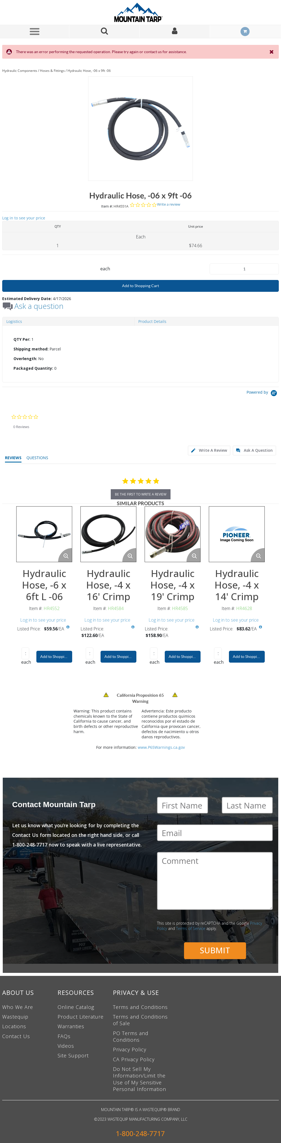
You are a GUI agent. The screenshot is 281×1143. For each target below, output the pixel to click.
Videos (66, 1046)
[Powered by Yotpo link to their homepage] (263, 393)
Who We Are (17, 1007)
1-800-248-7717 (140, 1133)
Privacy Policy (129, 1049)
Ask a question (38, 306)
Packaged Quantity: (33, 368)
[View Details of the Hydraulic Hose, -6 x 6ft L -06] (44, 534)
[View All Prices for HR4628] (260, 627)
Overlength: (25, 358)
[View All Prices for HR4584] (132, 627)
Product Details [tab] (152, 321)
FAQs (64, 1036)
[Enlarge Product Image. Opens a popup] (65, 555)
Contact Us (16, 1036)
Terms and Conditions (140, 1007)
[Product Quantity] (244, 268)
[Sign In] (175, 31)
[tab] (140, 354)
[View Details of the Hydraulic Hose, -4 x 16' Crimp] (108, 534)
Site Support (73, 1055)
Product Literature (81, 1016)
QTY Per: (21, 339)
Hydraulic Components (19, 70)
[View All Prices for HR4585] (197, 627)
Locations (14, 1026)
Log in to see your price (23, 218)
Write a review (168, 204)
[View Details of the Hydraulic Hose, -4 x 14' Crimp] (236, 534)
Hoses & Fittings (52, 70)
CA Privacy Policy (134, 1059)
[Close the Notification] (272, 52)
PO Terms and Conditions (130, 1036)
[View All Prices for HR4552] (67, 627)
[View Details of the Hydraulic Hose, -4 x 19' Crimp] (172, 534)
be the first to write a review (140, 494)
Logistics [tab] (14, 321)
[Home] (140, 12)
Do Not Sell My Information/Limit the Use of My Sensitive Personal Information (139, 1079)
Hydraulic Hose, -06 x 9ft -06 (89, 70)
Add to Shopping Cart (140, 286)
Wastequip (15, 1016)
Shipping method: (30, 349)
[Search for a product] (104, 31)
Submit (215, 950)
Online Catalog (76, 1007)
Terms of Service (190, 928)
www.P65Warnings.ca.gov (161, 747)
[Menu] (35, 31)
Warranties (71, 1026)
